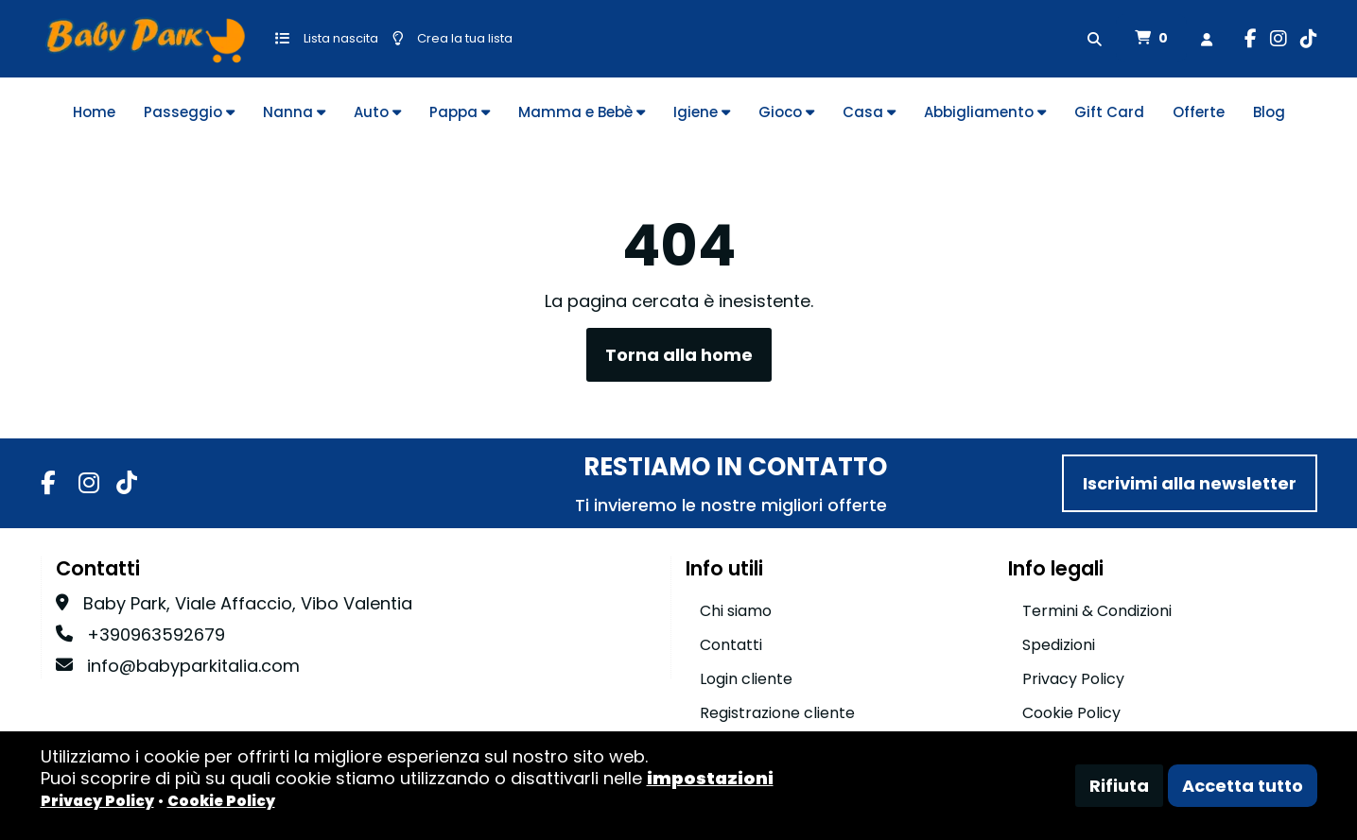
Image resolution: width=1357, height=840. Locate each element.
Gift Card (1109, 112)
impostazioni (710, 778)
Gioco (786, 112)
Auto (377, 112)
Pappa (459, 112)
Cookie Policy (1071, 713)
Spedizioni (1058, 645)
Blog (1269, 112)
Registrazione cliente (777, 713)
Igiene (701, 112)
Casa (869, 112)
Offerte (1199, 112)
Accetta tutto (1242, 785)
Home (94, 112)
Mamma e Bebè (581, 112)
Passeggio (189, 112)
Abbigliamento (985, 112)
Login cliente (746, 679)
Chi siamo (736, 611)
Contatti (731, 645)
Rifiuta (1119, 785)
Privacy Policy (1073, 679)
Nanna (294, 112)
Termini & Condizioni (1097, 611)
